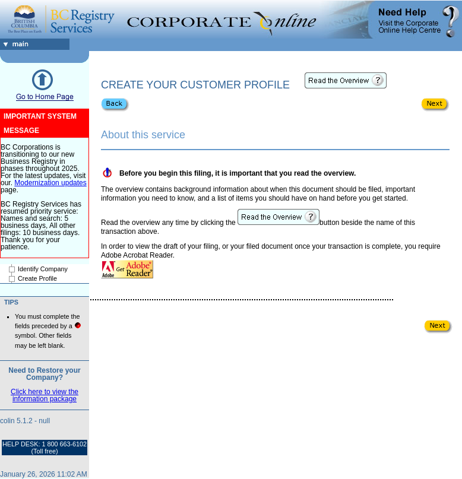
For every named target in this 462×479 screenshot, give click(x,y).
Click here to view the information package (44, 395)
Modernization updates (50, 183)
